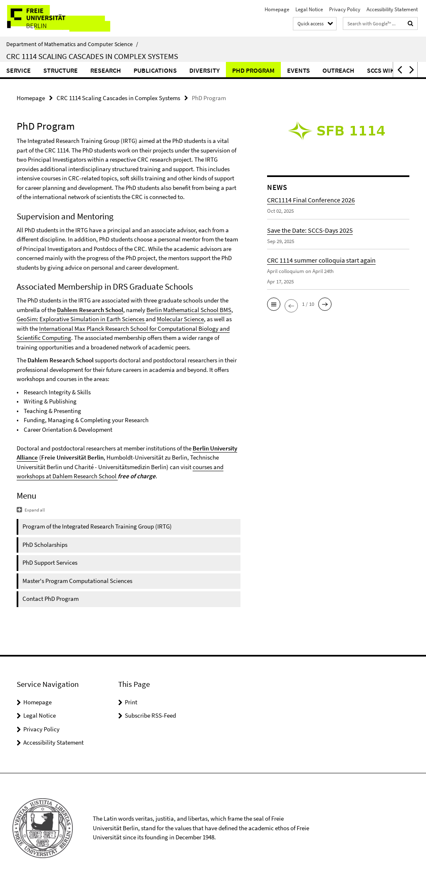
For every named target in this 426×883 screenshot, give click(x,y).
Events (298, 70)
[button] (399, 69)
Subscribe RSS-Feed (150, 715)
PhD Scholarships (44, 544)
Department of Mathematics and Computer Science (72, 44)
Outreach (338, 70)
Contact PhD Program (50, 599)
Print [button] (131, 702)
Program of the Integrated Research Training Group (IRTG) (97, 526)
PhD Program (253, 70)
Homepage (277, 9)
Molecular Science (180, 319)
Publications (155, 70)
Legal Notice (309, 9)
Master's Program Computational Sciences (77, 581)
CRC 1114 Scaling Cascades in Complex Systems (92, 56)
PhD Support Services (49, 562)
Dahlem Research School (90, 310)
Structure (60, 70)
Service (18, 70)
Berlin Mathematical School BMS (188, 310)
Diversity (204, 70)
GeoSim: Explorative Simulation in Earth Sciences (80, 319)
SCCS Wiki (381, 70)
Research (105, 70)
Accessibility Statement (392, 9)
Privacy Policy (344, 9)
